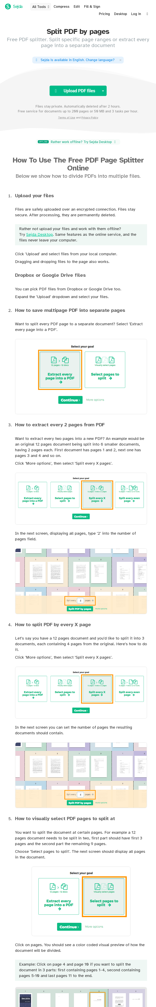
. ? (74, 60)
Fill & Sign (92, 7)
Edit (77, 7)
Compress (61, 7)
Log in (136, 14)
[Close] (120, 59)
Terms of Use (66, 117)
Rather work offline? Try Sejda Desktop (77, 142)
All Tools (41, 7)
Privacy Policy (89, 117)
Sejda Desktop (39, 235)
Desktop (120, 14)
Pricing (104, 14)
